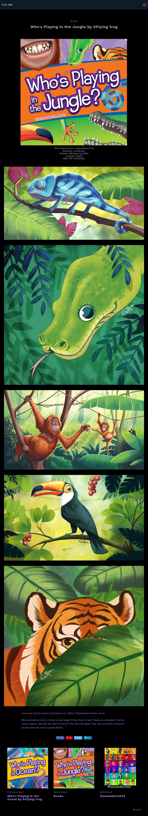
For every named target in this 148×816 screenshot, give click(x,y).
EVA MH (7, 4)
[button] (137, 809)
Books (74, 21)
